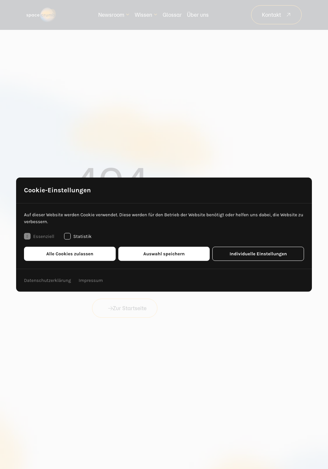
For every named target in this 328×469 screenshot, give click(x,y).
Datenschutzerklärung (47, 280)
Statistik (78, 236)
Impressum (91, 280)
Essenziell (39, 236)
